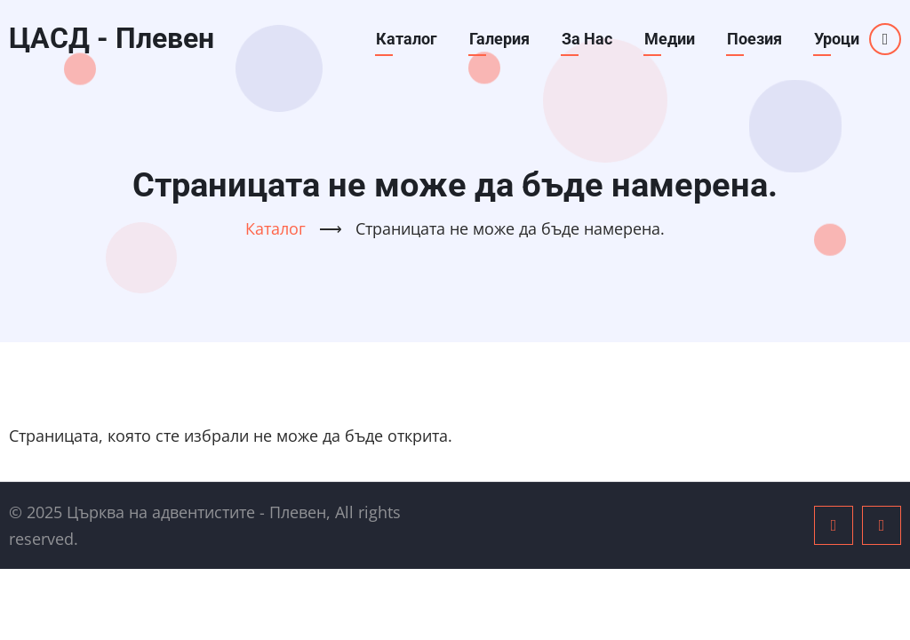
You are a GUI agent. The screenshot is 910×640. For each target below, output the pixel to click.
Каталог (406, 38)
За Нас (587, 38)
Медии (669, 38)
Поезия (754, 38)
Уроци (836, 38)
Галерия (499, 38)
